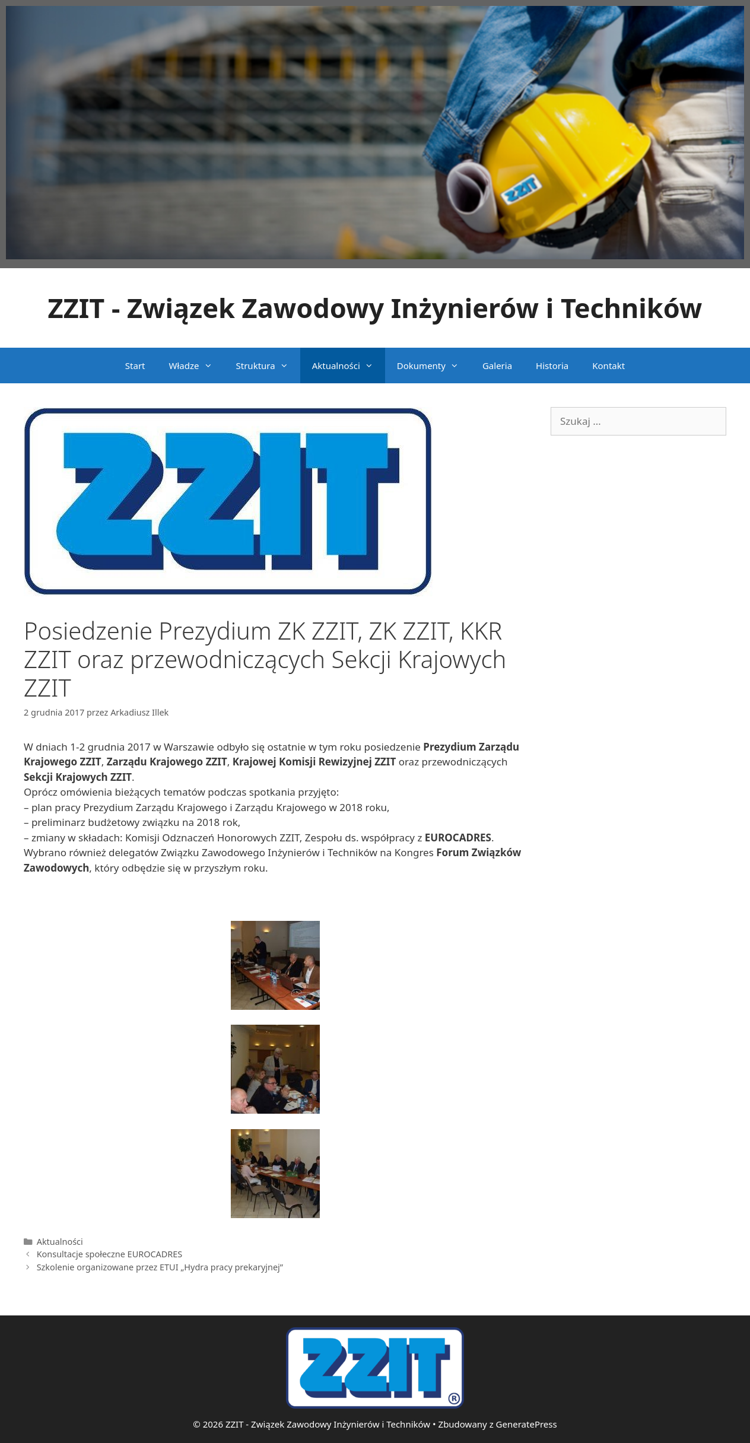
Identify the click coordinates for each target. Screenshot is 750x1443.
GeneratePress (526, 1424)
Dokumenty (434, 365)
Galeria (497, 365)
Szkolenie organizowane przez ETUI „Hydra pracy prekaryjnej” (160, 1267)
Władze (196, 365)
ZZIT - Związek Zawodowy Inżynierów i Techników (375, 308)
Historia (552, 365)
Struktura (268, 365)
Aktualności (348, 365)
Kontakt (608, 365)
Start (135, 365)
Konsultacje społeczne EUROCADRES (110, 1254)
